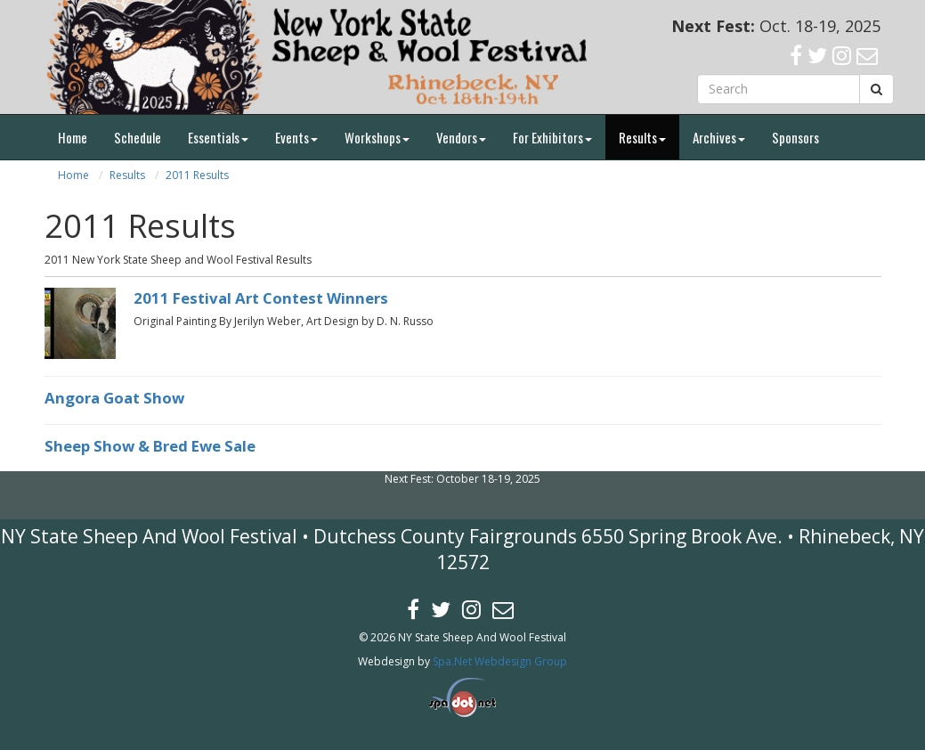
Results (642, 137)
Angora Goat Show (114, 397)
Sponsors (795, 137)
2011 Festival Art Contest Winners (261, 298)
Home (72, 137)
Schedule (137, 137)
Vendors (461, 137)
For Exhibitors (552, 137)
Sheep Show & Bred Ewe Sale (150, 446)
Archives (719, 137)
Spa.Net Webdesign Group (500, 661)
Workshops (377, 137)
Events (296, 137)
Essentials (218, 137)
